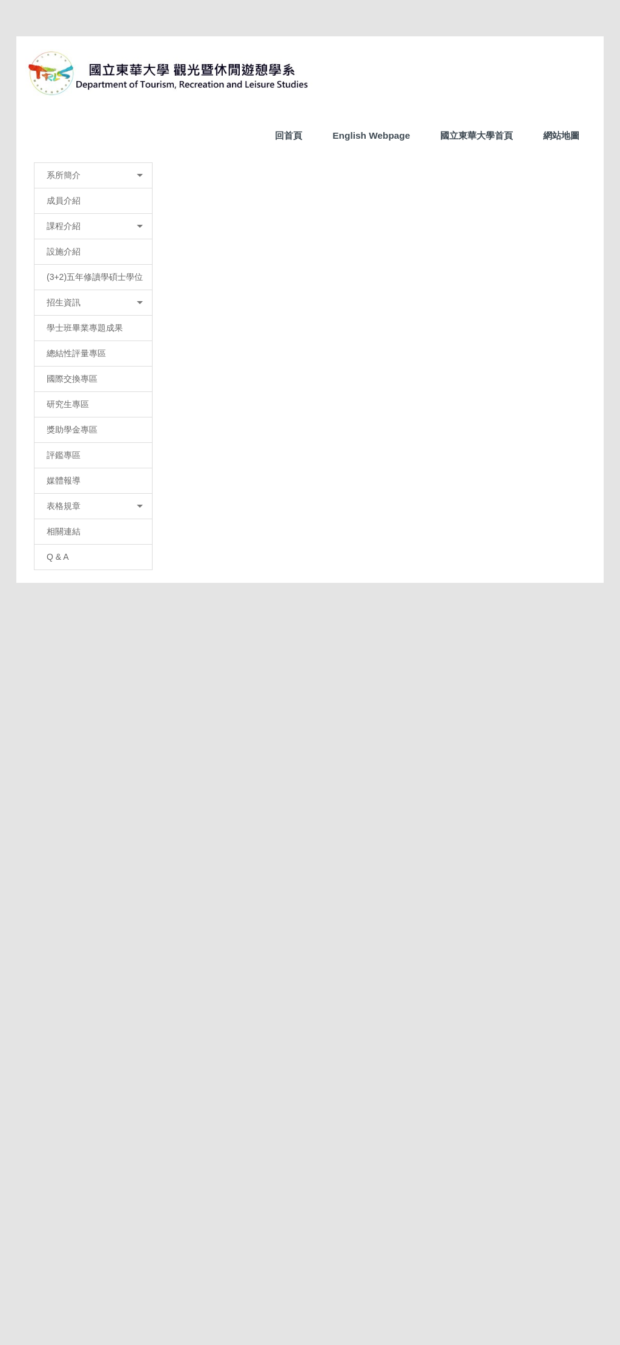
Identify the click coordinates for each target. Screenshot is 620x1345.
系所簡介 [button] (112, 422)
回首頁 (288, 135)
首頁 (222, 420)
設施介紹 (64, 498)
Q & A (58, 803)
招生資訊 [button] (112, 549)
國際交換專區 (72, 625)
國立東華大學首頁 (476, 135)
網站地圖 (561, 135)
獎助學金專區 (72, 676)
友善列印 (228, 1084)
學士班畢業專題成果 (85, 574)
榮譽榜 (256, 420)
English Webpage (371, 135)
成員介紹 (64, 447)
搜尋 (577, 51)
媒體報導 (64, 727)
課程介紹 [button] (112, 472)
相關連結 (64, 778)
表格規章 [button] (112, 752)
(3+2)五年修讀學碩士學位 (95, 523)
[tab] (257, 394)
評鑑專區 (64, 701)
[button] (40, 277)
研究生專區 (68, 651)
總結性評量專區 (76, 600)
